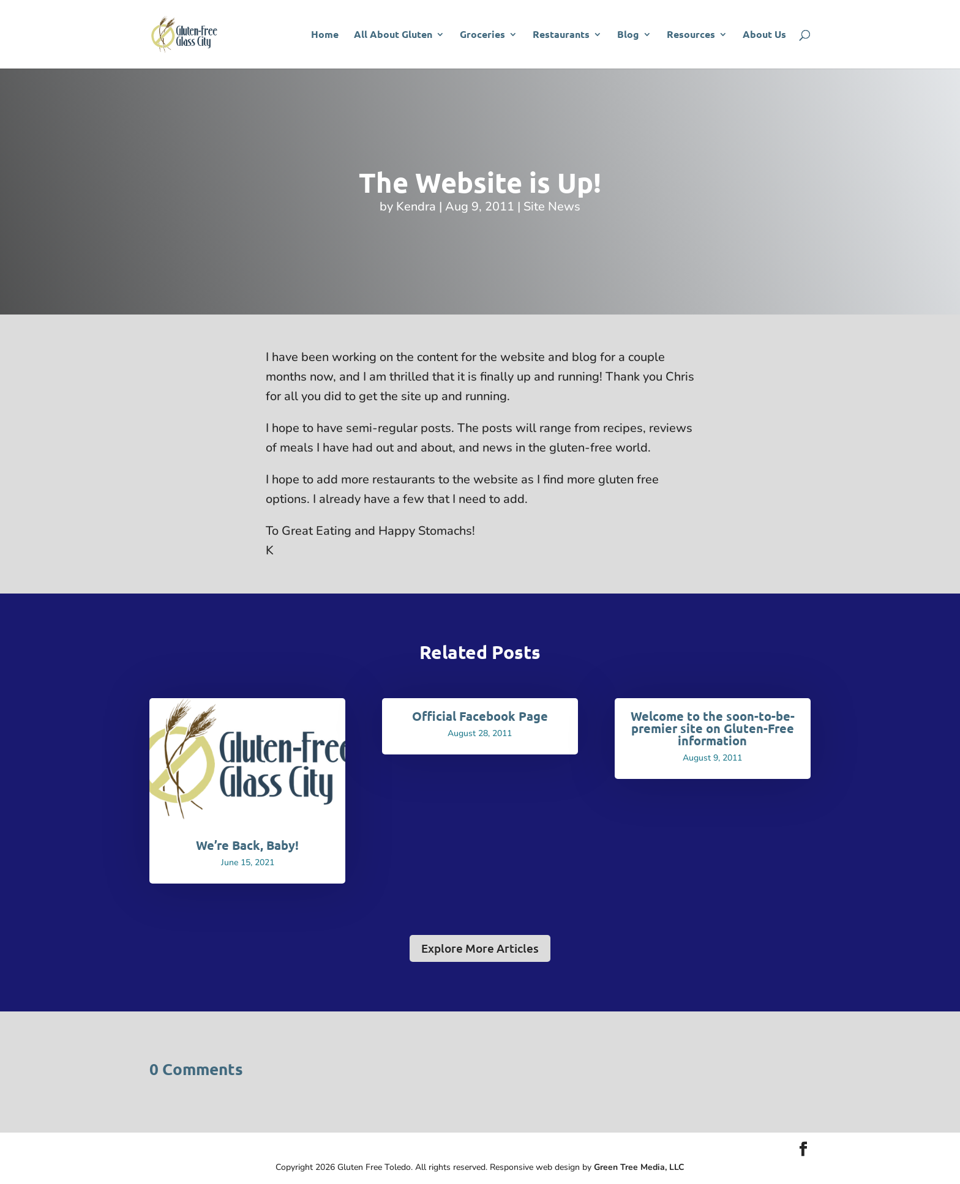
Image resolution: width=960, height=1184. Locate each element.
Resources (691, 35)
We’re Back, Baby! (247, 845)
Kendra (416, 206)
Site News (551, 206)
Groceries (482, 35)
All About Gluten (393, 35)
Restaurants (561, 35)
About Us (764, 35)
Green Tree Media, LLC (639, 1167)
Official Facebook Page (480, 716)
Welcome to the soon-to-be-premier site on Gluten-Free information (713, 728)
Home (325, 35)
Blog (628, 35)
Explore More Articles (480, 948)
